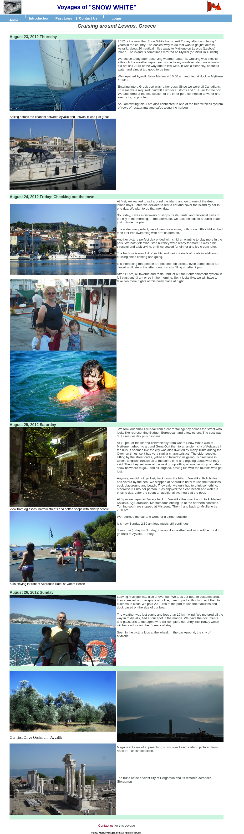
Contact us (105, 825)
